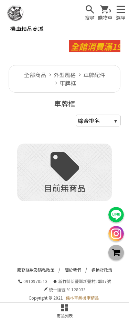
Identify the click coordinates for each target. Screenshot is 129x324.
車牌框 (68, 83)
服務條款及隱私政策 (35, 270)
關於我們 (73, 270)
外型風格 (65, 75)
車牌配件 (94, 75)
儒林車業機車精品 (82, 298)
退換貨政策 (102, 270)
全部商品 (35, 75)
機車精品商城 (26, 28)
